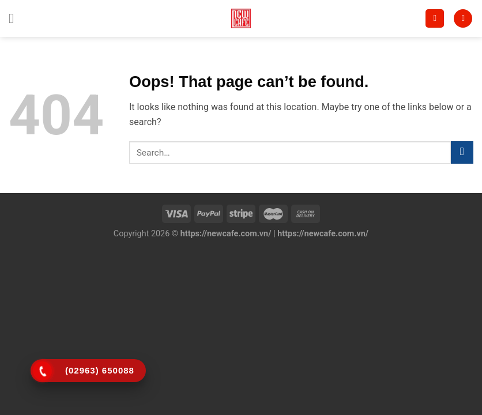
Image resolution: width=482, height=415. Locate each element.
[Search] (434, 18)
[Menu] (15, 18)
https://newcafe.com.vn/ (226, 234)
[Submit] (462, 152)
